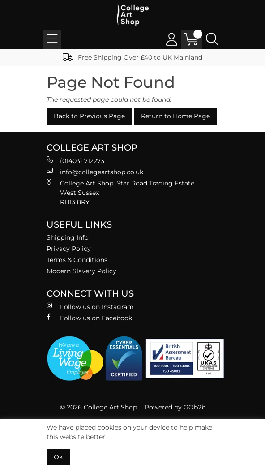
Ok (58, 457)
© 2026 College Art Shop (98, 407)
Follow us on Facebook (89, 318)
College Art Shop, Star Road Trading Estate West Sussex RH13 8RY (120, 192)
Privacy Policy (69, 249)
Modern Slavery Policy (81, 271)
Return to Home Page (175, 116)
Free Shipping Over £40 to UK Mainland (132, 57)
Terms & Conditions (77, 260)
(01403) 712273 (75, 160)
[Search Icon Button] (212, 39)
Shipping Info (68, 237)
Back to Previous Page (89, 116)
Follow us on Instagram (90, 306)
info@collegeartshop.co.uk (95, 172)
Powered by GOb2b (175, 407)
